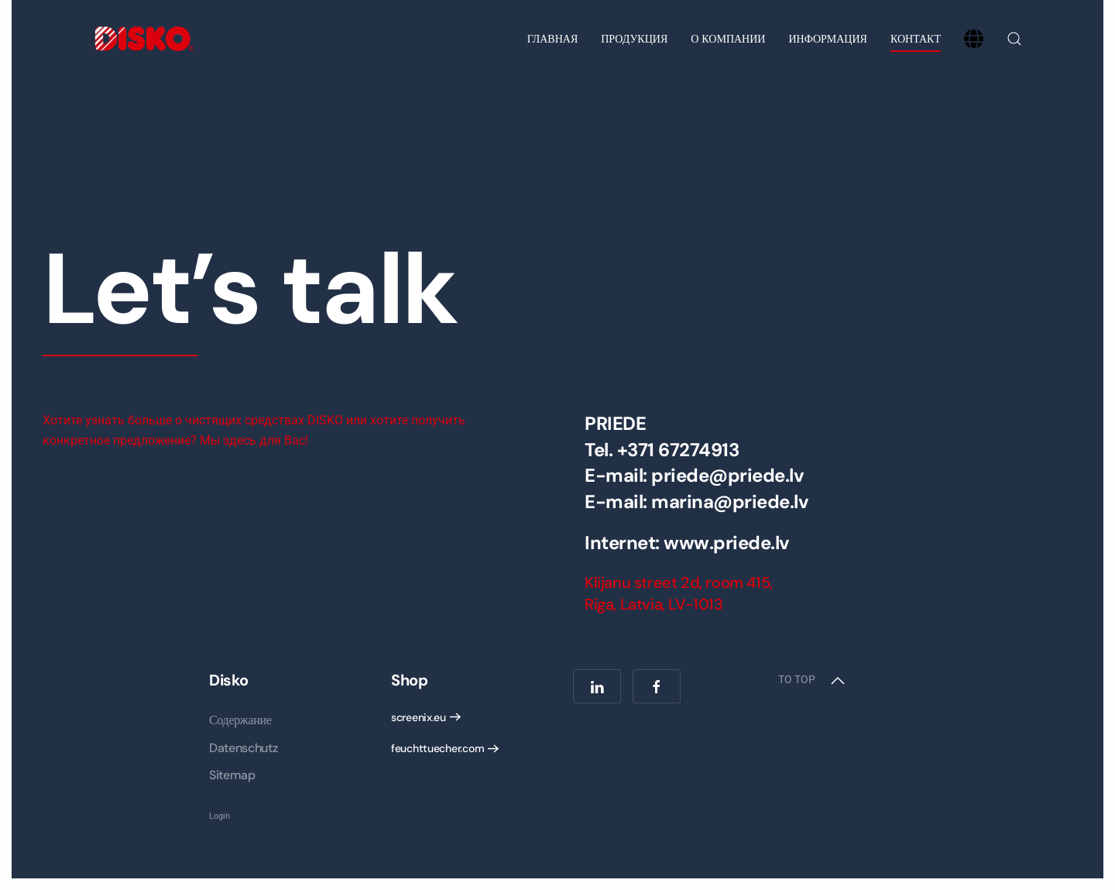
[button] (1014, 39)
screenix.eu (418, 717)
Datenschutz (243, 748)
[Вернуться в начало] (143, 39)
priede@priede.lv (727, 475)
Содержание (240, 720)
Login (219, 816)
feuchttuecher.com (437, 748)
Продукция (634, 39)
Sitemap (232, 775)
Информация (827, 39)
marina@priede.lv (729, 502)
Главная (552, 39)
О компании (728, 39)
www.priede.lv (727, 543)
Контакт (915, 39)
